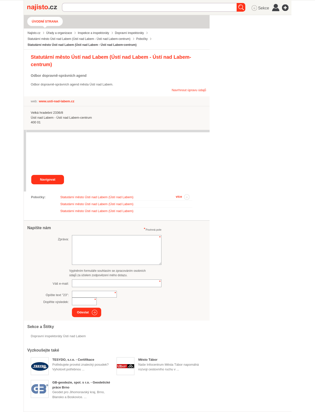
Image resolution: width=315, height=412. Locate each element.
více (179, 196)
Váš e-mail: (61, 283)
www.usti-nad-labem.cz (56, 101)
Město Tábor (147, 359)
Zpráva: (63, 239)
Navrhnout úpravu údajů (189, 90)
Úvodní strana (45, 21)
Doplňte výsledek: (56, 302)
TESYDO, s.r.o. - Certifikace (73, 359)
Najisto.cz (44, 7)
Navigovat (47, 179)
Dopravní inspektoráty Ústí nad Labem (58, 336)
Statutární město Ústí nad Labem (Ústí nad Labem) (96, 197)
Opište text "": (57, 295)
